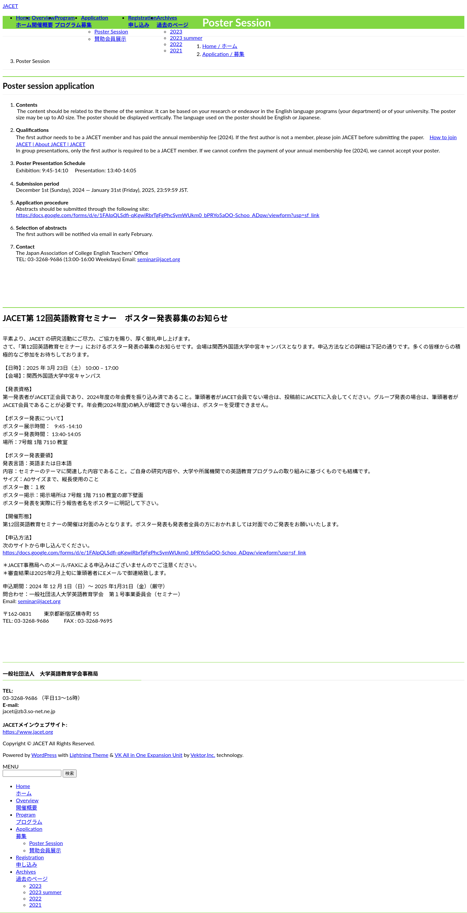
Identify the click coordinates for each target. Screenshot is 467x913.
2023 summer (186, 37)
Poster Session (111, 31)
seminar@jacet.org (158, 259)
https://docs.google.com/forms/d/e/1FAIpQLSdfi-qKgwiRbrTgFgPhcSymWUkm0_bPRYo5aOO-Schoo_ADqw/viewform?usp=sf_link (167, 215)
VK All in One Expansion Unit (148, 755)
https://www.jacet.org (28, 731)
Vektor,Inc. (202, 755)
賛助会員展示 (110, 38)
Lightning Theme (89, 755)
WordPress (44, 755)
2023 (176, 31)
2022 (176, 44)
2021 (176, 50)
